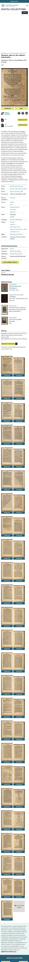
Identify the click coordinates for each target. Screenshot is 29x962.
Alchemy (12, 222)
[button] (16, 344)
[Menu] (27, 5)
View (21, 108)
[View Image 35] (19, 730)
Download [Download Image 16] (7, 535)
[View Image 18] (7, 548)
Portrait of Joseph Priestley (15, 320)
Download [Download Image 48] (7, 897)
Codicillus (12, 296)
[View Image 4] (7, 388)
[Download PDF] (2, 120)
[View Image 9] (19, 434)
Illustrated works (13, 53)
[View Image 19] (19, 549)
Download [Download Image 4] (7, 398)
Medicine (12, 224)
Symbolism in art (14, 231)
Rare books (4, 53)
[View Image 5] (19, 388)
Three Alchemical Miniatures (15, 287)
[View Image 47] (19, 864)
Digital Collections (13, 9)
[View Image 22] (7, 593)
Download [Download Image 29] (19, 671)
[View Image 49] (19, 887)
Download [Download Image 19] (19, 558)
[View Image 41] (19, 797)
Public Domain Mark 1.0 (16, 234)
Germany (12, 197)
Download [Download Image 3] (19, 375)
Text (11, 204)
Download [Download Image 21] (19, 580)
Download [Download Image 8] (7, 444)
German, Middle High (16, 219)
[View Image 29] (19, 662)
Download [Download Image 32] (7, 717)
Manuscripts (12, 284)
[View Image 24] (7, 616)
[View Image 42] (7, 819)
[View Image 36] (7, 752)
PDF (6, 119)
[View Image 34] (7, 729)
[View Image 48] (7, 886)
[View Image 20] (7, 570)
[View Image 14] (7, 502)
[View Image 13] (19, 479)
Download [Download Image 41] (19, 806)
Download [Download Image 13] (19, 489)
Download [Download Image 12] (7, 489)
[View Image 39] (19, 774)
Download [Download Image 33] (19, 717)
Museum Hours (14, 1)
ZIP (5, 124)
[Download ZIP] (2, 125)
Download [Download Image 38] (7, 784)
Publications (12, 305)
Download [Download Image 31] (19, 694)
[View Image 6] (7, 411)
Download (8, 108)
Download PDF (22, 120)
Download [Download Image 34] (7, 739)
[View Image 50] (7, 909)
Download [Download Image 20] (7, 580)
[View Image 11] (19, 457)
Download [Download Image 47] (19, 874)
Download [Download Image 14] (7, 512)
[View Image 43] (19, 820)
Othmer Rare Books (15, 251)
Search (25, 12)
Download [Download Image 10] (7, 466)
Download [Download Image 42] (7, 829)
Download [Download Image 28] (7, 671)
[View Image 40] (7, 796)
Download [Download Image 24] (7, 626)
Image (12, 202)
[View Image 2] (7, 365)
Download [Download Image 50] (7, 919)
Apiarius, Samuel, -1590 (16, 191)
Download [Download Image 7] (19, 421)
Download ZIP (23, 125)
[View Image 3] (19, 366)
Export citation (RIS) (8, 343)
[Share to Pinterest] (22, 113)
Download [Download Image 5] (19, 398)
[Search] (11, 12)
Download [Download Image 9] (19, 444)
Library (12, 248)
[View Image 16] (7, 525)
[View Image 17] (19, 526)
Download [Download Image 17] (19, 535)
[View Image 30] (7, 684)
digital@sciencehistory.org (8, 951)
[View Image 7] (19, 411)
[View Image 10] (7, 456)
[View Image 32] (7, 706)
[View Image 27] (19, 639)
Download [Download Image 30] (7, 694)
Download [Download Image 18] (7, 558)
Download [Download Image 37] (19, 762)
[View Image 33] (19, 707)
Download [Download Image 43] (19, 829)
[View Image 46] (7, 864)
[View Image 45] (19, 842)
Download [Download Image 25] (19, 626)
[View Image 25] (19, 616)
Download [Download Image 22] (7, 603)
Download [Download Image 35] (19, 739)
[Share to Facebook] (19, 113)
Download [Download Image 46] (7, 874)
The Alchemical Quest (16, 254)
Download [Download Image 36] (7, 762)
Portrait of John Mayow (17, 307)
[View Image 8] (7, 433)
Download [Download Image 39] (19, 784)
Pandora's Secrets (7, 274)
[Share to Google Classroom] (26, 113)
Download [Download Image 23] (19, 603)
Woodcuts (22, 53)
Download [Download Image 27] (19, 648)
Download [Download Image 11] (19, 466)
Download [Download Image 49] (19, 897)
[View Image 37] (19, 752)
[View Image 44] (7, 841)
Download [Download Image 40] (7, 806)
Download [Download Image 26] (7, 648)
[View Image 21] (19, 571)
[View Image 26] (7, 638)
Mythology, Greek (15, 227)
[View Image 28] (7, 661)
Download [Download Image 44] (7, 852)
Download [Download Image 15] (19, 512)
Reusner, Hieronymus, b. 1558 (18, 189)
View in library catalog (10, 262)
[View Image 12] (7, 479)
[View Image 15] (19, 503)
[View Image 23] (19, 593)
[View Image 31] (19, 684)
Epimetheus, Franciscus (16, 186)
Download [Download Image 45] (19, 852)
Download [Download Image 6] (7, 421)
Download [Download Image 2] (7, 375)
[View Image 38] (7, 774)
